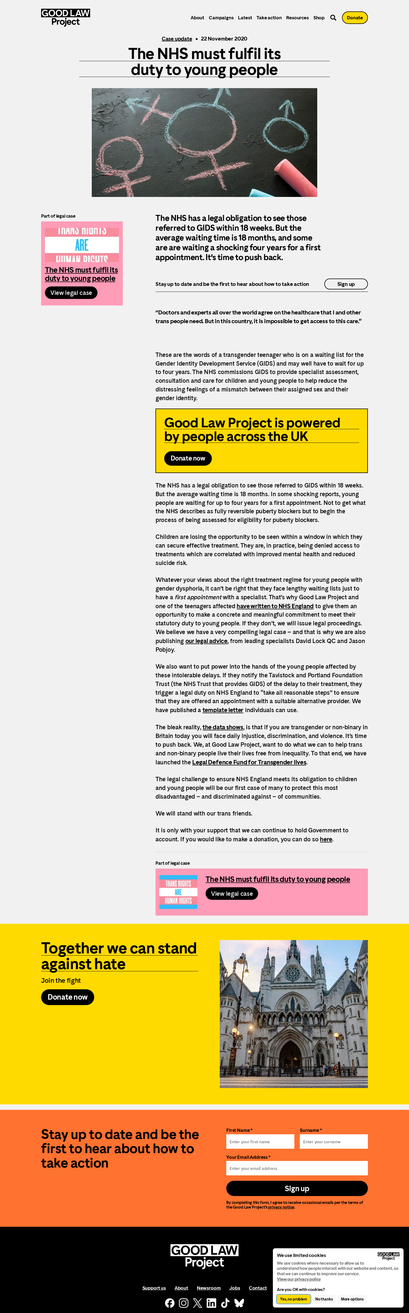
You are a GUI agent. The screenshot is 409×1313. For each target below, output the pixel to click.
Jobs (234, 1288)
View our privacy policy (299, 1279)
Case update (177, 38)
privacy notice (281, 1207)
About (197, 17)
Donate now (188, 458)
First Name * (239, 1130)
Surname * (311, 1130)
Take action (269, 17)
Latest (245, 17)
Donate (355, 17)
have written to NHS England (275, 606)
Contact (258, 1288)
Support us (154, 1288)
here (326, 839)
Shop (319, 17)
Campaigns (221, 17)
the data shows (223, 727)
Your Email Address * (248, 1157)
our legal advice (206, 640)
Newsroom (209, 1288)
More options (352, 1299)
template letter (223, 709)
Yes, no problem (293, 1299)
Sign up (346, 284)
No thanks (324, 1299)
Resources (297, 17)
